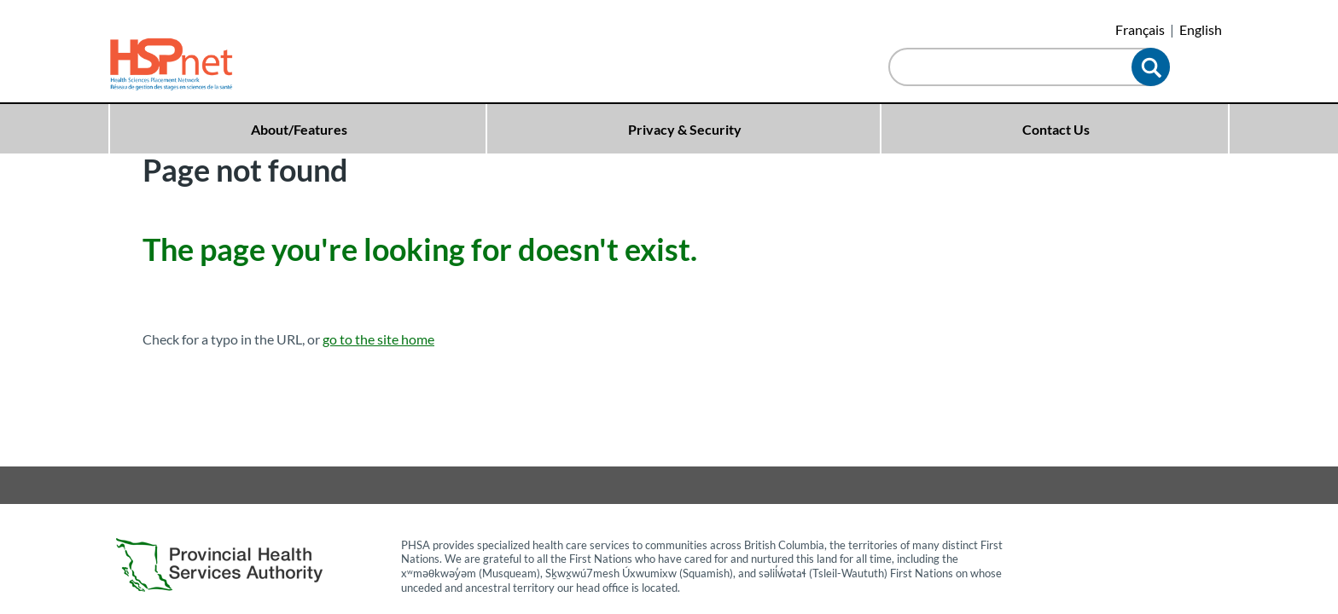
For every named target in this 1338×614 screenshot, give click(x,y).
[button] (1150, 67)
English (1200, 29)
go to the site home (378, 339)
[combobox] (1014, 68)
